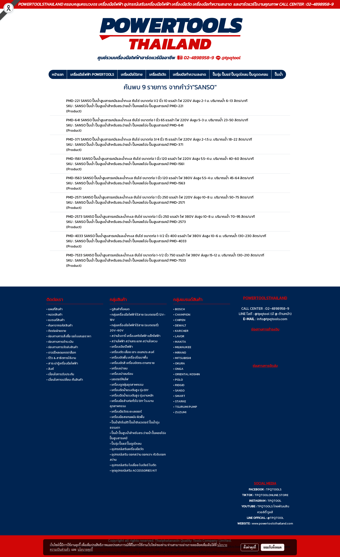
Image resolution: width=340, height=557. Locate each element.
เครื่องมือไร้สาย (131, 74)
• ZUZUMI (179, 412)
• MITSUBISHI (182, 358)
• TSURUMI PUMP (185, 407)
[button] (290, 74)
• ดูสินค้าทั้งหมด (119, 309)
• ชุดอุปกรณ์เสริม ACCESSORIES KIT (133, 470)
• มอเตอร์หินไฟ (119, 379)
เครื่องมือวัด (157, 74)
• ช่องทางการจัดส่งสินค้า (62, 347)
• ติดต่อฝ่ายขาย (56, 331)
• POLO (178, 379)
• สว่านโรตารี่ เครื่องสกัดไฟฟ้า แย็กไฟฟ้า (135, 336)
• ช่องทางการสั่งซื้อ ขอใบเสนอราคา (68, 336)
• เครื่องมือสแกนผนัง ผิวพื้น (127, 417)
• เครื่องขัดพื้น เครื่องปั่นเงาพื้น (129, 357)
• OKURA (179, 363)
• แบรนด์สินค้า (55, 320)
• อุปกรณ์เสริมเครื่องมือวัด (127, 449)
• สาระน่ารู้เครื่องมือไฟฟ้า (62, 363)
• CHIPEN (179, 320)
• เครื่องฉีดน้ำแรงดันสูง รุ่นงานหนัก (131, 395)
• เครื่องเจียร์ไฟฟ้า (121, 346)
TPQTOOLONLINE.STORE (271, 495)
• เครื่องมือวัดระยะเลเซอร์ (126, 411)
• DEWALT (179, 325)
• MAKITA (179, 341)
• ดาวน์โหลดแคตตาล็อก (61, 352)
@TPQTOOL (275, 518)
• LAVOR (178, 336)
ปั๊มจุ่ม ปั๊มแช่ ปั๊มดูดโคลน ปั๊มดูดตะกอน (240, 74)
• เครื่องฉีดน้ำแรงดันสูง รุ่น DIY (129, 390)
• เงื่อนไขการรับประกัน (60, 374)
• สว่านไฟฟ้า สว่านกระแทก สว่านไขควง (133, 341)
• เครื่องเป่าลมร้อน (121, 374)
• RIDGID (178, 385)
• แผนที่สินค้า (54, 309)
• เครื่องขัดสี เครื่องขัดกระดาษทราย (132, 363)
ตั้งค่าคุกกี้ (250, 547)
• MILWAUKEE (182, 347)
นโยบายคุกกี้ (85, 549)
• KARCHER (180, 331)
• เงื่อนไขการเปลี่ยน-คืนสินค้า (64, 379)
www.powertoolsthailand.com (272, 523)
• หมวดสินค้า (54, 314)
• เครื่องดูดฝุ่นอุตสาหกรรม (126, 384)
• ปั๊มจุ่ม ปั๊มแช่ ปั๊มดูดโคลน (125, 443)
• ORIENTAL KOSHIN (186, 374)
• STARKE (179, 401)
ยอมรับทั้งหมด (272, 547)
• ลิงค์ (50, 369)
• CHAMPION (181, 314)
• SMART (179, 396)
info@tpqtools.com (272, 318)
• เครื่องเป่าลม (119, 368)
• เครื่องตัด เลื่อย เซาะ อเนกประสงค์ (132, 352)
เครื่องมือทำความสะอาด (189, 74)
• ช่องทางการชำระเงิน (59, 341)
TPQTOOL (274, 500)
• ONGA (178, 369)
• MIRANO (179, 352)
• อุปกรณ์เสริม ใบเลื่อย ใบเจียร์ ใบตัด (133, 465)
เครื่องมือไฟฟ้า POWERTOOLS (92, 74)
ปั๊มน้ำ (279, 74)
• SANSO (179, 390)
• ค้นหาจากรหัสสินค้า (59, 325)
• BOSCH (179, 309)
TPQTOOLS (273, 489)
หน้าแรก (58, 74)
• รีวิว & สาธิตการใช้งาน (61, 358)
